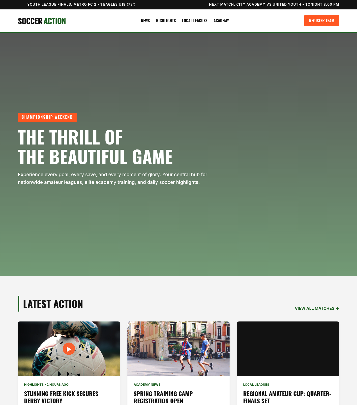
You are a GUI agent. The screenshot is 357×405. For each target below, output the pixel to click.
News (145, 21)
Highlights (166, 21)
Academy (221, 21)
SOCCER (42, 20)
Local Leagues (194, 21)
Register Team (321, 21)
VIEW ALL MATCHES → (317, 308)
